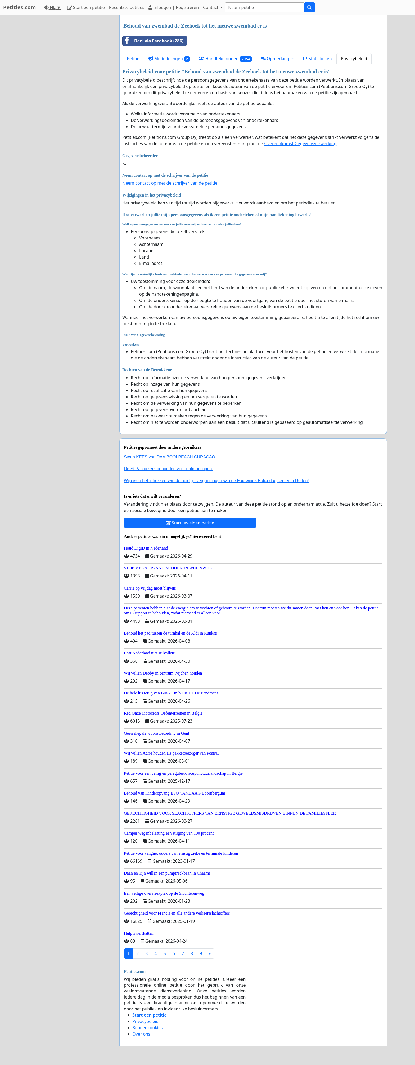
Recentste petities (126, 7)
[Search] (264, 7)
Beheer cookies (147, 1028)
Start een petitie (86, 7)
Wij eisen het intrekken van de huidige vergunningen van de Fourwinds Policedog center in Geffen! (216, 480)
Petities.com (19, 7)
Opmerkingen (277, 58)
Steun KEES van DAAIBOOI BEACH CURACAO (169, 457)
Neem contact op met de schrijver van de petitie (169, 183)
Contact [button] (211, 7)
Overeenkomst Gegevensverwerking (300, 143)
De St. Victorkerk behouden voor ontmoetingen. (168, 468)
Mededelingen (169, 59)
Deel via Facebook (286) (153, 41)
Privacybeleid (354, 58)
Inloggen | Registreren (173, 7)
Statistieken (317, 58)
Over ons (141, 1034)
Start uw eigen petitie (190, 523)
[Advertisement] (67, 94)
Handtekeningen (225, 59)
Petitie (133, 58)
